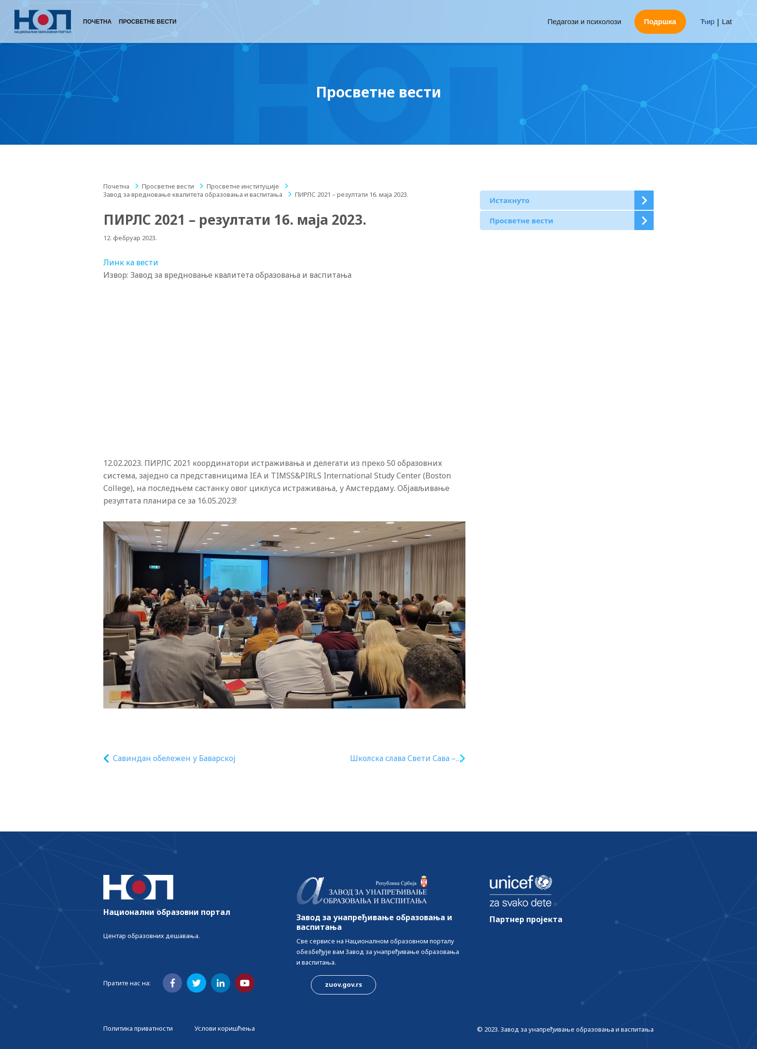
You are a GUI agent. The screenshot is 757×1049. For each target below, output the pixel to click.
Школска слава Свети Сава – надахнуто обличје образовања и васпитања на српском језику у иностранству (402, 758)
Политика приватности (138, 1028)
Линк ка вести (130, 262)
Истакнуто (510, 200)
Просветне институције (243, 186)
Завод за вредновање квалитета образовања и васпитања (192, 194)
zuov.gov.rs (343, 984)
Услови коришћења (225, 1028)
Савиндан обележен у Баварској (174, 758)
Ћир (708, 21)
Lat (727, 21)
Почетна (97, 21)
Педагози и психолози (584, 21)
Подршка (660, 21)
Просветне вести (147, 21)
